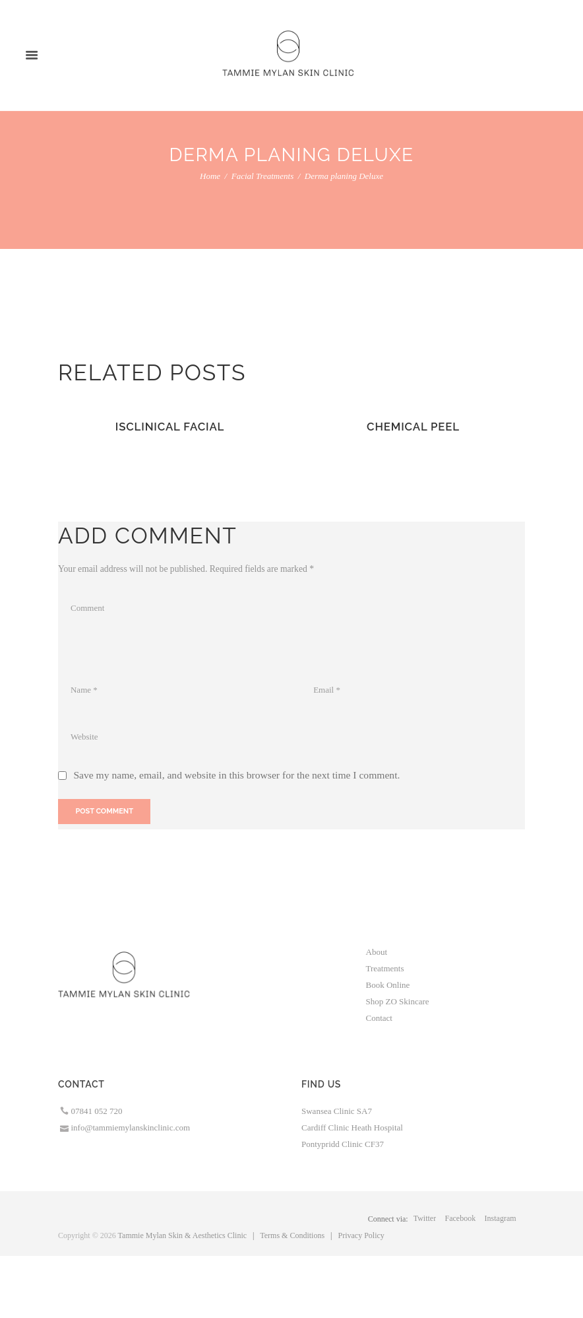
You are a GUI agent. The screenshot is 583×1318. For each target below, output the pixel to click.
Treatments (385, 968)
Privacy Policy (361, 1235)
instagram (500, 1218)
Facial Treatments (262, 176)
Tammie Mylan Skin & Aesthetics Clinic (182, 1235)
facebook (460, 1218)
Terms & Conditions (292, 1235)
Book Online (388, 985)
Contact (379, 1018)
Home (210, 176)
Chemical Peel (413, 426)
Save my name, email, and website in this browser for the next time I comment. (236, 774)
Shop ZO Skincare (397, 1001)
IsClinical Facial (169, 426)
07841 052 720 (97, 1111)
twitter (425, 1218)
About (377, 952)
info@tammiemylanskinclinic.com (131, 1127)
